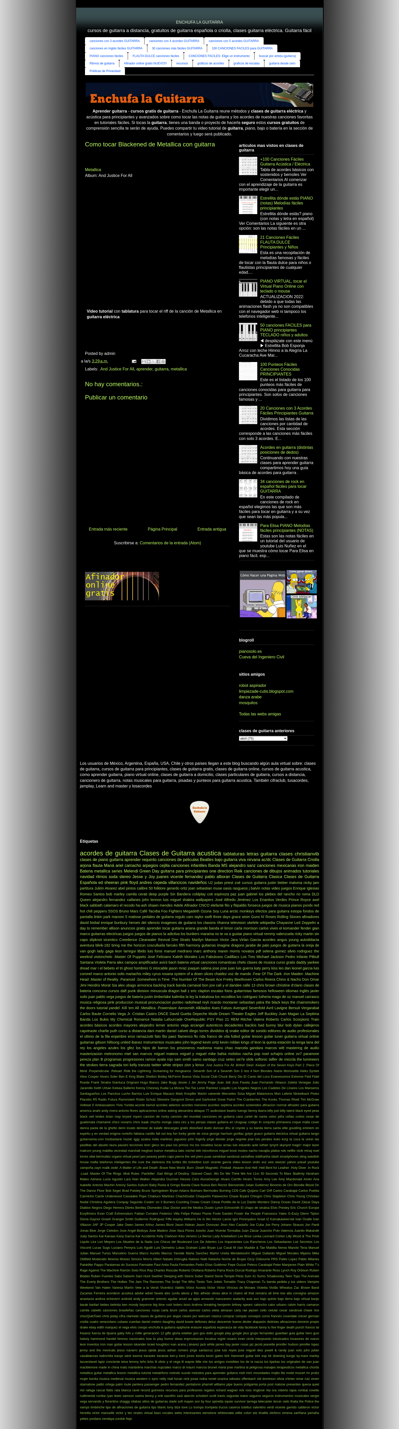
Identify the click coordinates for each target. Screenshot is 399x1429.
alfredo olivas (210, 1293)
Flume (206, 1213)
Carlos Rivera (264, 979)
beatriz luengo (237, 1111)
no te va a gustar (228, 934)
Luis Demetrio (164, 1248)
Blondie (299, 1185)
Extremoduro (124, 1213)
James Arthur (144, 1225)
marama (207, 934)
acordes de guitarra (108, 853)
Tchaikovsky (275, 1276)
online (289, 1054)
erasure (196, 1327)
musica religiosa (93, 1002)
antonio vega (178, 1025)
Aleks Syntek (309, 1071)
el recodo (127, 905)
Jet (193, 1082)
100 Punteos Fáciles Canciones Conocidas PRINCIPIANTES (280, 369)
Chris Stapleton (275, 1196)
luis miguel (172, 900)
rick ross (245, 1390)
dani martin (156, 1031)
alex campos (127, 962)
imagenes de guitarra (178, 923)
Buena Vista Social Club (199, 1076)
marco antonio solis (108, 974)
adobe (139, 1293)
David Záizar (301, 1202)
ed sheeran (108, 882)
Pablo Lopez (288, 1259)
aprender (144, 369)
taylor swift (203, 917)
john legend (191, 1042)
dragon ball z (179, 991)
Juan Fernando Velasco (268, 1082)
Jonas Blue (88, 1230)
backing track (164, 985)
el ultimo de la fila (95, 1036)
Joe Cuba (257, 1225)
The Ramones (153, 1282)
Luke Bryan (207, 1248)
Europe (314, 1208)
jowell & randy (276, 1350)
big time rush (162, 1305)
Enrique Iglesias (306, 888)
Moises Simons (131, 1259)
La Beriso (204, 1236)
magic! (297, 1145)
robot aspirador (252, 685)
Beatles (206, 859)
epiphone (183, 1327)
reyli (205, 1002)
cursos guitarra (254, 883)
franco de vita (218, 1036)
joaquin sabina (199, 968)
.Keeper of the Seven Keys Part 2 (279, 1065)
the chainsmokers (304, 1002)
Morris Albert (152, 1259)
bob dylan (294, 1025)
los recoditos (225, 997)
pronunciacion (159, 1002)
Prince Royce (300, 900)
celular (273, 1310)
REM (235, 1019)
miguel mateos (166, 1054)
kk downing (276, 1356)
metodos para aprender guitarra (215, 1373)
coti (210, 894)
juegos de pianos (148, 934)
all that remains (255, 1293)
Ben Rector (219, 1185)
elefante (217, 905)
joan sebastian (200, 888)
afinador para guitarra (303, 1105)
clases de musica (261, 962)
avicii (163, 962)
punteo (177, 1002)
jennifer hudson (287, 1344)
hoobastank (113, 1139)
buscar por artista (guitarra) (277, 56)
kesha (200, 1356)
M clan (238, 1248)
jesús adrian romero (173, 1350)
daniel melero (151, 1322)
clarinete (132, 1316)
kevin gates (214, 1356)
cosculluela (156, 945)
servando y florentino (103, 1401)
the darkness (155, 1162)
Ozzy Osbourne (258, 1259)
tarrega (252, 1401)
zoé (237, 883)
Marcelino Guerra (125, 1253)
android (126, 1299)
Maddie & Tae (254, 1248)
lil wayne (187, 1362)
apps (196, 1299)
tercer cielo (281, 1401)
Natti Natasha (210, 1259)
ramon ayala (155, 1059)
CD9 (235, 1190)
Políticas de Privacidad (105, 71)
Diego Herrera (113, 1208)
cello (263, 1310)
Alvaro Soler (109, 1076)
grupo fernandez (262, 1333)
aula (249, 1299)
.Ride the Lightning (137, 1071)
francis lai (312, 1327)
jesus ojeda (147, 1350)
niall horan (174, 1379)
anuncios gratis (133, 928)
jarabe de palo (257, 945)
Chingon (256, 1196)
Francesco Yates (274, 1213)
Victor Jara (229, 940)
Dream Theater (231, 1014)
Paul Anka (161, 1265)
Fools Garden (223, 1213)
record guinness (152, 1390)
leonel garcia (302, 968)
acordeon (113, 1293)
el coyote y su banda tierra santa (256, 1128)
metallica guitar (91, 1373)
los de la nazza (251, 1362)
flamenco (185, 1036)
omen (315, 1379)
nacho (253, 1151)
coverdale (290, 1316)
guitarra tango (309, 1133)
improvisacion (194, 1339)
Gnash (106, 1219)
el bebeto (107, 968)
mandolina (135, 1367)
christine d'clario (289, 985)
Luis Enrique (152, 1093)
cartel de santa (256, 1116)
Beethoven (243, 979)
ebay (92, 1327)
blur (281, 1025)
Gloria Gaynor (90, 1219)
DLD (315, 894)
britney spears (242, 1305)
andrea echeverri (107, 1299)
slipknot (95, 940)
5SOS (113, 911)
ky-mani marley (307, 1356)
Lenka (257, 1236)
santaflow (247, 1156)
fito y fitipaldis (236, 905)
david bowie (184, 1322)
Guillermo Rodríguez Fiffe (153, 1219)
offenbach (248, 1379)
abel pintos (127, 888)
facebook (251, 1327)
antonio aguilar (166, 1299)
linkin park (102, 917)
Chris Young (296, 1196)
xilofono (275, 1413)
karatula (162, 1356)
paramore (311, 1054)
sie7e (240, 1059)
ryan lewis (114, 1396)
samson (128, 1396)
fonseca (254, 905)
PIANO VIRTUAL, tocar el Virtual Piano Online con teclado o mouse (283, 286)
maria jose (225, 1367)
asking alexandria (180, 1111)
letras (253, 853)
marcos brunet (206, 1367)
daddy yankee (307, 962)
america (86, 1111)
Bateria (86, 871)
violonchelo (103, 957)
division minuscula (152, 991)
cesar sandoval (290, 1310)
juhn (307, 1350)
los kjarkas (272, 1362)
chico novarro (122, 1122)
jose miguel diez (250, 1350)
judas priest (223, 883)
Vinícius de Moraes (240, 1287)
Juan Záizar (250, 1230)
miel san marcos (138, 1054)
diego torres (199, 1031)
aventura (87, 945)
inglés (304, 991)
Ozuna (206, 911)
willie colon (243, 1413)
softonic (261, 1059)
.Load (84, 1173)
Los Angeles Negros (246, 1088)
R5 (95, 1099)
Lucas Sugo (101, 1248)
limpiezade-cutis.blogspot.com (266, 691)
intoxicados (281, 1339)
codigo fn (255, 1122)
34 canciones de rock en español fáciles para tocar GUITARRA (283, 486)
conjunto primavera (277, 1122)
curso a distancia (132, 1031)
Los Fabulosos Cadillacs (219, 957)
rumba (100, 1396)
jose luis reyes (226, 1350)
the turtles (173, 1162)
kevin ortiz (211, 1042)
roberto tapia (287, 1390)
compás (241, 1316)
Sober (199, 1276)
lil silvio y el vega (167, 1362)
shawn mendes (160, 905)
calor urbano (277, 1305)
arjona (85, 865)
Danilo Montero (258, 1202)
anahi (96, 1111)
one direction (221, 871)
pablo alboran (217, 877)
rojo (170, 1059)
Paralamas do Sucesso (121, 1265)
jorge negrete (236, 1139)
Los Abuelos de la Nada (134, 1242)
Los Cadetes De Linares (279, 1088)
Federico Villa (169, 1213)
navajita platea (269, 1151)
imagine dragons (230, 945)
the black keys (277, 1002)
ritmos (101, 877)
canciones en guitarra (218, 1116)
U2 (210, 883)
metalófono (160, 1373)
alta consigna (296, 1293)
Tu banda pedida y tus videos (284, 1282)
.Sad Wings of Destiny (172, 1173)
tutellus (246, 1407)
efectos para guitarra (272, 911)
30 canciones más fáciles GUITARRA (177, 48)
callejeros (311, 1025)
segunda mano (237, 1396)
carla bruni (169, 1310)
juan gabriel (247, 894)
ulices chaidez (215, 974)
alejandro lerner (152, 1025)
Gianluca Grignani (125, 1082)
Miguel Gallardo (263, 1253)
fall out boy (164, 1133)
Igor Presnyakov (244, 1219)
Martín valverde (209, 1093)
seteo (230, 1059)
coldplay (199, 894)
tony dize (173, 1407)
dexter (247, 1322)
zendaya (108, 1419)
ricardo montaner (224, 1002)
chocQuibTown (90, 1316)
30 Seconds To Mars (276, 1173)
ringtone (259, 1390)
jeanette (269, 1344)
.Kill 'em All (130, 1008)
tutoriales (311, 871)
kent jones (186, 1356)
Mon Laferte (283, 1093)
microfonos (210, 1151)
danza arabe (250, 697)
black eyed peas (307, 1111)
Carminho (87, 1196)
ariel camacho (128, 865)
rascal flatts (104, 1390)
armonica (144, 985)
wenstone (210, 1413)
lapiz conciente (109, 1362)
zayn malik (102, 1168)
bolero (178, 1305)
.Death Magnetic (206, 1168)
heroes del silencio (144, 923)
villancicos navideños (187, 882)
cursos (113, 991)
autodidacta (309, 940)
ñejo (129, 1419)
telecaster (265, 1401)
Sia (114, 985)
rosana (167, 974)
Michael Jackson (270, 957)
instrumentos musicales (162, 1042)
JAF (95, 1225)
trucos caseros (229, 1407)
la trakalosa (204, 997)
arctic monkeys (242, 911)
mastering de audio (302, 1048)
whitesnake (226, 1413)
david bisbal (89, 923)
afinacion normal (274, 1105)
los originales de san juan (300, 1362)
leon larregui (125, 951)
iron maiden (308, 865)
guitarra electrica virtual (281, 1133)
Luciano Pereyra (123, 1248)
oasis (227, 888)
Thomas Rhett (289, 1099)
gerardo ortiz (177, 888)
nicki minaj (304, 1151)
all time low (276, 1293)
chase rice (311, 1310)
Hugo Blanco (149, 1082)
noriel (212, 1379)
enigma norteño (121, 1133)
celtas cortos (295, 1116)
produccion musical (131, 1002)
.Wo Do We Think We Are (232, 1173)
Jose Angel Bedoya (134, 1230)
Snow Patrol (226, 1099)
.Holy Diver (298, 1168)
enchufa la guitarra (161, 1327)
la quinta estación (276, 1042)
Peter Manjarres (284, 1265)
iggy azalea (142, 1139)
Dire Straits (181, 940)
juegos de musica (276, 905)
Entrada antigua (211, 529)
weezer (280, 1162)
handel (111, 1339)
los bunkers (190, 934)
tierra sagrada (110, 1065)
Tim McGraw (310, 1099)
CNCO (204, 905)
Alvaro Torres (252, 1179)
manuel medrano (178, 951)
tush (206, 1162)
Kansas (110, 1236)
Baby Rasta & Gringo (164, 1185)
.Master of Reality (104, 979)
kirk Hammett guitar (239, 1356)
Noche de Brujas (234, 1259)
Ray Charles (156, 1270)
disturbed (196, 1128)
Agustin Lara (121, 1179)
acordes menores (194, 1105)
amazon (313, 1293)
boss (187, 1305)
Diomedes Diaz (158, 1208)
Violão (273, 1287)
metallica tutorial (139, 1373)
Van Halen (103, 1287)
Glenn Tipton (309, 1213)
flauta (98, 865)
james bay (223, 1344)
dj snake (232, 1031)
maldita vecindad (114, 1151)
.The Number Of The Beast (193, 979)
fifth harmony (189, 945)
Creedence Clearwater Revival (144, 940)
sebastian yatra (251, 1002)
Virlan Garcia (250, 940)
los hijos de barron (152, 1048)
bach (172, 962)
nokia (203, 1379)
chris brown (265, 985)
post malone (276, 1384)
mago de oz (281, 997)
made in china (109, 1367)
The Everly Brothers (94, 1282)
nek (283, 1151)
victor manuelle (103, 1413)
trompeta (211, 1407)
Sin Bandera (180, 894)
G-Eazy (293, 1213)
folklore (160, 888)
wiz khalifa (260, 1413)
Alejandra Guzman (165, 1179)
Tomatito (230, 1282)
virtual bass (152, 1413)
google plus (240, 1333)
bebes (104, 1305)
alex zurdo (172, 1293)
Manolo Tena (297, 1248)
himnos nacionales (131, 1339)
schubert (202, 1396)
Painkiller (86, 1265)
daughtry (168, 1322)
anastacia (87, 1299)
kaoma (137, 1356)
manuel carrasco (305, 997)
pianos (296, 905)
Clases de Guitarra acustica (180, 853)
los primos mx (183, 1145)
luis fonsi (155, 951)
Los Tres (248, 957)
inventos (93, 1344)
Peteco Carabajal (259, 1265)
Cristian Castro (144, 1014)
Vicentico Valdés (172, 1287)
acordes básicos (93, 1025)
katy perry (262, 968)
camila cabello (90, 1310)
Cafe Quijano (248, 1190)
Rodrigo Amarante (259, 1270)
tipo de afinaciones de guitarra (128, 1407)
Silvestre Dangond (170, 1099)
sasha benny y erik (149, 1396)
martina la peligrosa (248, 1367)
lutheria (265, 997)
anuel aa (185, 1299)
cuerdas (135, 1322)
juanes (163, 877)
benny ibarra (257, 1111)
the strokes (89, 1065)
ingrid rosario (227, 1339)
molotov (234, 1054)
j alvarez (193, 1344)
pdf (258, 951)
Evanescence (280, 1076)
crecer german (308, 1316)
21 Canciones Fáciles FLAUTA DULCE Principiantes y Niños (279, 242)
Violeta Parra (105, 962)
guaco (258, 1133)
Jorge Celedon (108, 1230)
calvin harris (296, 1305)
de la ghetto (108, 1128)
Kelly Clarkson (166, 1236)
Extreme (297, 1076)
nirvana (253, 859)
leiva (124, 1362)
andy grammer (144, 1299)
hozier (127, 1139)
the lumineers (308, 1059)
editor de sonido (253, 1031)
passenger (152, 1384)
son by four (203, 1401)
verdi (270, 1407)
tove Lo (186, 1407)
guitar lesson (252, 1036)
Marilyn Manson (205, 940)
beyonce (145, 1305)
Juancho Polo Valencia (276, 1230)
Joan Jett (224, 1082)
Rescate (172, 1270)
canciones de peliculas (178, 859)
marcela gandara (249, 1048)
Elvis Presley (279, 1208)
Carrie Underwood (108, 1196)
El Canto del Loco (257, 1076)
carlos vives (268, 928)
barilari (94, 1305)
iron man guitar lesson (116, 1344)
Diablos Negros (91, 1208)
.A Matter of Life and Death (138, 1168)
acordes (269, 940)
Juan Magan (289, 1014)
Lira (93, 1242)
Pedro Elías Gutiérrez (211, 1265)
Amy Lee (270, 1179)
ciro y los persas (193, 1122)
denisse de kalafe (150, 1128)
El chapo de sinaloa (255, 1208)
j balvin (254, 888)
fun (175, 1133)
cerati (142, 894)
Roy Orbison (300, 1270)
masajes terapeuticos (279, 1367)
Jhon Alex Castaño (234, 1225)
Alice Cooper (89, 1076)
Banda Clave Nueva (195, 1185)
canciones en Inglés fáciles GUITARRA (116, 48)
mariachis (133, 974)
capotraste (88, 1031)
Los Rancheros (255, 1242)
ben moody (130, 1305)
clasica (216, 1316)
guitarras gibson (93, 1042)
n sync (153, 1379)
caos (239, 1116)
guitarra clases (277, 853)
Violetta (262, 1287)
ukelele (253, 923)
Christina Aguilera (102, 1202)
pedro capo (166, 1156)
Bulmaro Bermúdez (204, 1190)
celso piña (276, 1116)
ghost (128, 968)
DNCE (163, 1014)
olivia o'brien (286, 1379)
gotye (249, 1133)
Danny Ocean (280, 1202)
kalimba (178, 997)
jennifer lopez (309, 1344)
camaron (312, 1305)
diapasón (259, 1322)
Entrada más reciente (108, 529)
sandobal (219, 1156)
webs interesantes (188, 1413)
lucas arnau (222, 1145)
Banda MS (217, 865)
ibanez (137, 1042)
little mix (201, 1362)
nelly (163, 1379)
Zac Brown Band (306, 1287)
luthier (264, 1145)
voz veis (268, 1162)
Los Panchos (110, 1093)
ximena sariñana (294, 1413)
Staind (208, 1276)
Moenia (113, 1259)
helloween (276, 991)
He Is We (204, 1219)
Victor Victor (216, 1287)
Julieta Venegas (299, 1082)
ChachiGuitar (185, 1196)
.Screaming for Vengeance (171, 1071)
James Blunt (164, 1225)
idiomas (292, 991)
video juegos (281, 888)
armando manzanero (216, 1299)
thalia (294, 1401)
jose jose (219, 968)
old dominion (266, 1379)
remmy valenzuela (279, 934)
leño (143, 1362)
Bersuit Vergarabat (304, 1008)
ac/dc (266, 859)
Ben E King (127, 1076)
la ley (190, 997)
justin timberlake (158, 997)
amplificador (148, 962)
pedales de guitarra (158, 917)
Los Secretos (302, 1242)
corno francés (272, 1316)
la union (308, 1139)
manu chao (223, 1048)
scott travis (217, 1396)
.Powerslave (167, 1008)
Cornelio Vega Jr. (117, 1014)
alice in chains (232, 1293)
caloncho (260, 1305)
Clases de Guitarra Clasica (257, 877)
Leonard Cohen (274, 1236)
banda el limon (221, 928)
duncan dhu (222, 1128)
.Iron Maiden (293, 974)
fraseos (85, 1333)
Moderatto (99, 1259)
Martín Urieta (219, 1253)
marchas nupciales (157, 1367)
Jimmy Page (206, 1082)
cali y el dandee (229, 985)
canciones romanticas (218, 962)
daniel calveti (177, 1031)
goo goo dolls (203, 1333)
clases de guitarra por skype (160, 1316)
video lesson (242, 1162)
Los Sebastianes (279, 1242)
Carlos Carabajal (285, 1190)
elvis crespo (139, 1327)
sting (303, 1156)
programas (113, 1059)
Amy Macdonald (290, 1179)
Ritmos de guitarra (102, 63)
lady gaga (105, 951)
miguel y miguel (193, 1054)
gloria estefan (182, 1333)
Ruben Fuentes (102, 1276)
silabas (136, 1401)
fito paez (169, 1036)
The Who (188, 1282)
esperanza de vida (230, 1327)
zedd (114, 1168)
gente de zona (198, 1133)
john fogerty (197, 1139)
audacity (239, 1299)
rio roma (303, 894)
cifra (122, 1316)
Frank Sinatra (101, 1082)
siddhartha (262, 1156)
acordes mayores (123, 1025)
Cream (205, 1202)
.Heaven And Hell (244, 1168)
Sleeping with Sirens (179, 1276)
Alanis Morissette (286, 1071)
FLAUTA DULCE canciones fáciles (156, 56)
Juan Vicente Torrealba (223, 1230)
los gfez (127, 1048)
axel (315, 900)
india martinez (162, 1139)
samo (196, 1059)
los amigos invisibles (224, 1362)
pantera (137, 1384)
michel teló (193, 1151)
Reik (238, 871)
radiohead (193, 1002)
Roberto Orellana (191, 1270)
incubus (210, 1339)
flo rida (200, 1036)
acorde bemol (145, 1105)
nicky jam (311, 883)
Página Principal (162, 529)
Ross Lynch (281, 1270)
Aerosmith (186, 1008)
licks (150, 1362)
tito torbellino (192, 1162)
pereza (85, 1059)
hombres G (143, 968)
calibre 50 (145, 888)
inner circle (246, 1339)
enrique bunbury (114, 923)
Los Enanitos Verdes (269, 900)
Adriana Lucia (100, 1179)
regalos (209, 1390)
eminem (308, 1128)
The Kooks (269, 1099)
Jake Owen (125, 1225)
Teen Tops (292, 1276)
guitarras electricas (106, 934)
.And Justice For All (116, 369)
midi (242, 1373)
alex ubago (127, 985)
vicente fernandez (186, 877)
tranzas (144, 1065)
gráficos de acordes (210, 63)
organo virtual (122, 1156)
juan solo (295, 1350)
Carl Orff (266, 1190)
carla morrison (246, 928)
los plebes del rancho (277, 894)
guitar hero (304, 1333)
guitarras (209, 945)
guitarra (161, 369)
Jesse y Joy (143, 877)
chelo (241, 962)
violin (256, 1162)
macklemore (89, 1367)
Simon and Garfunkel (200, 1099)
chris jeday (110, 1316)
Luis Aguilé (145, 1248)
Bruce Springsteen (155, 1190)
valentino (259, 1407)
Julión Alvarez (105, 888)
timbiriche (98, 1407)
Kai (101, 1236)
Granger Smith (122, 1219)
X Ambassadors (103, 1105)
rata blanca (123, 1390)
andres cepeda (153, 882)
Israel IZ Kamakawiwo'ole (275, 1219)
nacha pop (251, 1054)
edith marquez (107, 1327)
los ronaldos (204, 1145)
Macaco (169, 1093)
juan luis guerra (240, 968)
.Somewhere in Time (153, 979)
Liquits (84, 1242)
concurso (99, 991)
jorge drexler (216, 1139)
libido (141, 951)
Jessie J (184, 1082)
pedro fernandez (172, 1384)
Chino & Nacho (288, 979)
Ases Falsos (222, 1008)
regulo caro (184, 917)
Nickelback (301, 1093)
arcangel (197, 1025)
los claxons (206, 923)
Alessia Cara (189, 1179)
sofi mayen (186, 1401)
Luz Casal (224, 1248)
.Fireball (225, 1168)
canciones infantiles (189, 865)
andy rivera (109, 1111)
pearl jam (139, 1156)
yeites (84, 1419)
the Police (306, 1401)
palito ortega (105, 1384)
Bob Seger (113, 1190)
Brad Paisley (131, 1190)
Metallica (93, 170)
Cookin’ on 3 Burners (159, 1202)
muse (217, 888)
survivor (240, 1401)
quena (306, 1384)
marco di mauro (183, 1367)
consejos (254, 1316)
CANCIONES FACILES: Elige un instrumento (219, 56)
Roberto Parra (215, 1270)
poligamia (251, 1384)
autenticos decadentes (225, 1025)
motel (290, 1373)
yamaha (313, 1413)
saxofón (170, 1396)
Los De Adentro (205, 1242)
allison (114, 928)
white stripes (173, 1065)
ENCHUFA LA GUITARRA (199, 22)
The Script (172, 1282)
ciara (176, 1122)
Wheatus (286, 1287)
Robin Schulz (146, 1099)
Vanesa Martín (123, 1287)
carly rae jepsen (246, 1310)
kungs (291, 1356)
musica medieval (111, 1379)
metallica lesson (114, 1373)
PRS (274, 1259)
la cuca (295, 1139)
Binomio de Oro (281, 1185)
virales (138, 1413)
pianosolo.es (250, 651)
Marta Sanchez (197, 1253)
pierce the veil (185, 1156)
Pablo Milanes (308, 1259)
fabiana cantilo (144, 1133)
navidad (87, 877)
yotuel (301, 1162)
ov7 (299, 1054)
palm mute (123, 1384)
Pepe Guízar (237, 1265)
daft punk (128, 991)
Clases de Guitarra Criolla (295, 859)
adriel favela (154, 1293)
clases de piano (94, 859)
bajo (218, 859)
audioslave (218, 1111)
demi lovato (126, 1128)
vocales (167, 1413)
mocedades (261, 1373)
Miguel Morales (287, 1253)
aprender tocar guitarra (165, 928)
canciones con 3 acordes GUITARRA (115, 41)
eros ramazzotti (140, 1036)
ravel (135, 1390)
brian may (113, 1116)
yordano (95, 1419)
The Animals (310, 1276)
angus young (288, 940)
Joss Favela (241, 1082)
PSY (211, 1019)
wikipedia (267, 923)
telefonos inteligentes (115, 1162)
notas (265, 888)
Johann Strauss (292, 1225)
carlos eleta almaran (217, 1310)
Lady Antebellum (225, 1236)
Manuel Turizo (100, 1253)
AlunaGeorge (209, 1179)
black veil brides (92, 1116)
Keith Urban (102, 1088)
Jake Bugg (168, 1082)
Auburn (143, 1185)
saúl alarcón (186, 1396)
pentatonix (193, 1384)
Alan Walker (141, 1179)
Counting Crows (188, 1202)
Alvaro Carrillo (231, 1179)
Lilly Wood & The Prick (302, 1236)
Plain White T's (308, 1265)
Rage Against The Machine (99, 1270)
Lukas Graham (186, 1248)
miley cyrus (151, 974)
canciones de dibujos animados (272, 871)
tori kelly (130, 1065)
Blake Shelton (146, 1076)
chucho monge (161, 1122)
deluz (212, 1322)
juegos (128, 934)
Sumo (261, 1276)
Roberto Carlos (278, 1019)
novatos (247, 951)
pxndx (308, 905)
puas (207, 1156)
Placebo (86, 1099)
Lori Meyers (106, 1242)
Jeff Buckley (267, 1014)
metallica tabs (174, 1151)
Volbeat (85, 1105)
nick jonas (191, 1379)
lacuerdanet (88, 1362)
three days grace (227, 917)
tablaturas (234, 853)
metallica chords (307, 1367)
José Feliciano (159, 957)
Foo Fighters (171, 911)
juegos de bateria (129, 997)
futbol (235, 1036)
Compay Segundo (130, 1202)
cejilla (165, 865)
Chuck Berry (227, 1076)
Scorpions (301, 1019)
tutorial (102, 1008)
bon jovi (208, 985)
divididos (217, 1031)
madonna (204, 1048)
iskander (140, 1344)
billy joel (273, 1111)
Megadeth (191, 911)
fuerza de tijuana (104, 1333)
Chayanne (284, 923)
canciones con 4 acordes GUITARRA (174, 41)
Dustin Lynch (214, 1208)
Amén (308, 1179)
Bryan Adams (179, 1190)
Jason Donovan (207, 1225)
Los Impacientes (230, 1242)
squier (228, 1401)
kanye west (123, 1356)
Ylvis (119, 1105)
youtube (313, 1162)
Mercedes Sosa (233, 1093)
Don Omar (310, 979)
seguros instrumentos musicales (285, 1396)
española (209, 1327)
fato (158, 1036)
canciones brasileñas (118, 1310)
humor (169, 1339)
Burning (225, 1190)
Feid (308, 1076)
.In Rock (313, 1168)
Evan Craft (105, 1213)
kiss (274, 968)
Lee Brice (245, 1236)
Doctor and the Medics (187, 1208)
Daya (315, 1202)
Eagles (250, 1014)
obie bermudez (100, 1156)
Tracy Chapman (249, 1282)
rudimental (87, 1396)
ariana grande (196, 928)
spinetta (217, 1401)
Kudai (164, 1088)
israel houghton (158, 1344)
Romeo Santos (92, 894)
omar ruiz (303, 1379)
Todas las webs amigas (260, 714)
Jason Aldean (185, 1225)
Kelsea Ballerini (123, 1088)
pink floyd (129, 882)
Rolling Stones (289, 917)
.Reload (116, 1071)
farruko (172, 945)
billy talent (287, 1111)
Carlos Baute (90, 1014)
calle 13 (249, 985)
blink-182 (102, 945)
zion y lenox (194, 1065)
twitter (156, 1065)
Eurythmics (88, 1213)
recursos (182, 63)
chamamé (103, 1122)
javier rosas (240, 1344)
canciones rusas (147, 1310)
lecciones (136, 1145)
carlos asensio (189, 1310)
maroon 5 (119, 917)
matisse (135, 917)
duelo (208, 1128)
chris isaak (141, 1122)
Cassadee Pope (135, 1196)
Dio (240, 1076)
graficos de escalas (247, 63)
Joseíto (200, 1230)
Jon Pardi (312, 1225)
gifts (168, 1333)
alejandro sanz (242, 865)
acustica (127, 1293)
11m (256, 1173)
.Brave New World (172, 1168)
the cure (138, 1162)
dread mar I (89, 968)
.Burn (190, 1168)
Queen (85, 900)
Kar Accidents (145, 1236)
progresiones (133, 1059)
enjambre (118, 1036)
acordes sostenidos (247, 1105)
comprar (228, 1316)
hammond (98, 1339)
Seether (157, 1276)
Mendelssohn (240, 1253)
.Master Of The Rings (105, 1173)
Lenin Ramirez (207, 1088)
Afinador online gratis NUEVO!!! (145, 63)
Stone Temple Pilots (229, 1276)
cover (315, 1122)
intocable (160, 968)
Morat (106, 985)
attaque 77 (201, 1111)
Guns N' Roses (263, 917)
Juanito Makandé (306, 1230)
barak (84, 1305)
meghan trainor (152, 1151)
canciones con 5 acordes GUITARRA (234, 41)
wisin (246, 917)
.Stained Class (201, 1173)
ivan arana (178, 1344)
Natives (194, 1259)
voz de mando (239, 974)
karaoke (149, 1356)
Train (315, 1019)
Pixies (314, 1093)
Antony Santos (126, 1185)
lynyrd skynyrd (280, 1145)
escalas (217, 991)
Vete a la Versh (147, 1287)
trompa (198, 1407)
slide (250, 1059)
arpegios (150, 865)
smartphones (289, 1156)
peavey (152, 1156)
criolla (84, 1322)
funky (183, 1133)
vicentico (110, 940)
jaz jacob (256, 1344)
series (116, 871)
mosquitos (248, 703)
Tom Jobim (214, 1282)
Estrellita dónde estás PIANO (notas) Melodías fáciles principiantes (286, 203)
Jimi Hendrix (90, 985)
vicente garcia (221, 1162)
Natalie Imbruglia (175, 1259)
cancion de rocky (156, 1116)
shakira (188, 900)
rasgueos (240, 888)
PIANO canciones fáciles (106, 56)
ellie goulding (291, 1128)
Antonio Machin (103, 1185)
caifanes (134, 900)
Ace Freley (224, 979)
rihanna (223, 923)
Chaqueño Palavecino (212, 1196)
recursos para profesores (184, 1390)
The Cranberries (248, 1099)
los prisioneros (182, 1048)
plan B (97, 1059)
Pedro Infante (296, 957)
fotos (229, 991)
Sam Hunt (143, 1276)
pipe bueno (234, 1384)
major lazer (311, 1145)
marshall (134, 1151)
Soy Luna (221, 911)
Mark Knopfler (186, 1093)
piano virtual (253, 934)
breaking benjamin (217, 1305)
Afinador (191, 905)
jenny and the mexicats (98, 1350)
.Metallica (148, 1008)
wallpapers (204, 900)
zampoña (86, 1168)
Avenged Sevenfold (249, 1008)
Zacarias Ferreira (92, 1293)
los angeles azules (103, 1048)
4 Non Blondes (261, 1071)
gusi (316, 1333)
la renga (298, 1042)
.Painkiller (148, 1173)
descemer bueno (229, 1322)
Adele (178, 905)
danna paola (89, 1128)
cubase (122, 1322)
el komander (289, 928)
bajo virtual (302, 1299)
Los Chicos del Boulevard (173, 1242)
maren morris (229, 951)
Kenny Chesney (147, 1088)
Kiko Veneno (187, 1236)
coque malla (301, 1122)
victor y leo (124, 1413)
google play (222, 1333)
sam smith (182, 1059)
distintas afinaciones (281, 1322)
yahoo (291, 1162)
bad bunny (267, 1025)
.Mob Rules (131, 1173)
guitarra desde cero (282, 63)
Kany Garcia (126, 1236)
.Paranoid (127, 979)
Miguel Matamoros (259, 1093)
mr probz (312, 1373)
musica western (136, 1379)
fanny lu (264, 1327)
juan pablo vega (101, 997)
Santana (87, 962)
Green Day (149, 871)
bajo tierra (285, 1299)
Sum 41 (250, 1276)
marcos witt (274, 1048)
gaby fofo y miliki (129, 1333)
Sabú (118, 1276)
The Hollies (119, 1282)
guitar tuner (273, 1036)
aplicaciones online (152, 1111)
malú (123, 1367)
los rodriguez (247, 997)
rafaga (90, 1390)
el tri (119, 968)
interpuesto (263, 1339)
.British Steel (244, 1065)
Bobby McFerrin (169, 1076)
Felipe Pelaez (191, 1213)
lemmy (134, 1362)
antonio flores (128, 1111)
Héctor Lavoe (222, 1219)
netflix (291, 1151)
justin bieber (278, 883)
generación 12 (153, 1333)
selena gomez (274, 951)
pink (111, 1002)
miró (249, 1373)
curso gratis (285, 962)
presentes (294, 1384)
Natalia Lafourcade (166, 1019)
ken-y (174, 1356)
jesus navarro (127, 1350)
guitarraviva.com (92, 1139)
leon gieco (152, 1145)
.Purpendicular (98, 1071)
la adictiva (171, 934)
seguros (255, 1396)
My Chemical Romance (130, 1019)
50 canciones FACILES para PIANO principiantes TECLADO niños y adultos (285, 330)
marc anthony (204, 951)
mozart (300, 1373)
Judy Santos (89, 1236)
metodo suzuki (179, 1373)
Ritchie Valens (252, 1019)
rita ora (271, 1390)
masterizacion (91, 1054)
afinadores (310, 917)
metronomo (113, 1054)
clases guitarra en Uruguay (227, 1122)
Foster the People (247, 1213)
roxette (314, 1390)
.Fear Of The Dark (267, 974)
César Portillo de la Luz (228, 1202)
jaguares (180, 1139)
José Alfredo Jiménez (233, 900)
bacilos (250, 1025)
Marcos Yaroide (172, 1253)
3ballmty (298, 1173)
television (238, 923)
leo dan (285, 968)
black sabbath (91, 905)
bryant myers (132, 1116)
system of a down (188, 974)
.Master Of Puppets (130, 957)
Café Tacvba (149, 911)
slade (173, 1401)
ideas (179, 1339)
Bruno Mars (128, 911)
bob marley (115, 894)
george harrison (220, 1133)
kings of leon (251, 1042)
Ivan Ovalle (303, 1219)
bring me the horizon (128, 945)
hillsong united (118, 1042)
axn (256, 1299)
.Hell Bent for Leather (273, 1168)
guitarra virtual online (301, 1036)
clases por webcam (196, 1316)
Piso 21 (222, 1019)
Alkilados (203, 1008)
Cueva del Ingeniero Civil (261, 657)
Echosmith (232, 1208)
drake (84, 1327)
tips (153, 1407)
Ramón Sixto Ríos (133, 1270)
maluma (295, 883)
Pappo (99, 1265)
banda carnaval (188, 985)
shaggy (125, 1401)
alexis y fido (190, 1293)
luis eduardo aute (245, 1145)
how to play (154, 1339)
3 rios (245, 1071)
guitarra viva (235, 859)
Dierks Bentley (135, 1208)
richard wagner (227, 1390)
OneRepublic (194, 1019)
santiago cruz (213, 1059)
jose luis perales (260, 1139)
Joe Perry (272, 1225)
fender (306, 928)
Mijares (305, 1253)
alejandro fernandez (108, 900)
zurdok (120, 1419)
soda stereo (120, 877)
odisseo (234, 1379)
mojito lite (278, 1373)
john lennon (152, 900)
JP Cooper (107, 1225)
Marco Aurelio (149, 1253)
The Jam (135, 1282)
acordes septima (220, 1105)
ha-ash (141, 905)
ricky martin (304, 934)
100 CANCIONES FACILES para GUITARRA (242, 48)
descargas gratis (176, 1128)
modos (243, 1151)
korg (285, 1139)
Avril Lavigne (276, 1008)
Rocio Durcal (235, 1270)
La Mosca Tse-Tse (182, 1088)
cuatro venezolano (103, 1322)
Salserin (129, 1276)
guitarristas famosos (250, 991)
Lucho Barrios (132, 1093)
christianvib (307, 853)
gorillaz (239, 1133)
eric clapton (200, 991)
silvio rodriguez (300, 951)
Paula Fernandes (182, 1265)
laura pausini (118, 1145)
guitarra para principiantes (184, 871)
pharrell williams (213, 1384)
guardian (281, 1333)
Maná (109, 865)
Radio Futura (107, 1099)
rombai (303, 1390)
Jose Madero (158, 1230)
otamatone (87, 1384)
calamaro (111, 905)
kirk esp (261, 1356)
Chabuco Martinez (161, 1196)
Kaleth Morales (185, 957)
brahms (197, 1305)
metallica (179, 369)
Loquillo (225, 1088)
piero (199, 1156)
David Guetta (180, 1014)
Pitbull (314, 957)
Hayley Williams (184, 1219)
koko (277, 1139)
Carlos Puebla (308, 1190)
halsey (84, 1339)
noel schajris (272, 1054)
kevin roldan (230, 1042)
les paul (166, 1145)
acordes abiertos (168, 1105)
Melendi (131, 871)
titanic (162, 1407)
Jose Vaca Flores (181, 1230)
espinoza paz (225, 894)
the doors (87, 1008)
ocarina (222, 1379)
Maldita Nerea (276, 1248)
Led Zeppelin (305, 923)
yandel (114, 1008)
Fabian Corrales (146, 1213)
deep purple (159, 894)
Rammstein (127, 1099)
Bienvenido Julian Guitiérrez (248, 1185)
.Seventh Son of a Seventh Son (215, 1071)
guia (292, 1333)
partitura (86, 888)
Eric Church (298, 1208)
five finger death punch (287, 1327)
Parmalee (146, 1265)
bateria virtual (189, 962)
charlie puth (107, 1031)
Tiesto (200, 1282)
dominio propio (308, 1322)
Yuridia (129, 1105)
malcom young (90, 1151)
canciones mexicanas (276, 865)
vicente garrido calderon (292, 1407)
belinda (115, 1305)
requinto (149, 859)
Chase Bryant (239, 1196)
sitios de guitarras (155, 1401)
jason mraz (178, 968)
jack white (207, 1344)
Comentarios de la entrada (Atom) (170, 543)
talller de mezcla (282, 1059)
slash (275, 1156)
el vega (124, 1327)
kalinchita (106, 1356)
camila (131, 894)
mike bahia (217, 1054)
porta (262, 1384)
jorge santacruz (201, 1350)
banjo (315, 1299)
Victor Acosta (196, 1287)
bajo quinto (268, 1299)
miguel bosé (228, 1151)
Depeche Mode (205, 1014)
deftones (201, 1322)
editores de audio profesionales (293, 1031)
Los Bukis (100, 1019)
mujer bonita (89, 1379)
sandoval (232, 1156)
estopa (296, 911)
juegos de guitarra (285, 945)
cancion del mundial (185, 1116)
